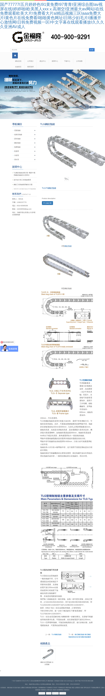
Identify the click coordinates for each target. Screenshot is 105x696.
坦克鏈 (15, 687)
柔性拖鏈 (17, 139)
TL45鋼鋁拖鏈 (56, 634)
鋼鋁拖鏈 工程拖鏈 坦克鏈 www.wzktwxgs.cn (61, 681)
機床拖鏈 (68, 687)
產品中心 (43, 61)
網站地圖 (90, 681)
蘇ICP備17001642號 (81, 681)
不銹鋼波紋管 (62, 687)
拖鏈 (18, 687)
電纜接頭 (43, 690)
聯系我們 (30, 67)
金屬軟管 (23, 687)
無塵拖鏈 (17, 147)
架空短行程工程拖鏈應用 (22, 180)
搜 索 (91, 50)
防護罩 (16, 151)
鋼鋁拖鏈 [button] (55, 693)
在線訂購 (47, 203)
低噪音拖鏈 (18, 134)
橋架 (73, 687)
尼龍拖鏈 (17, 130)
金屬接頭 (77, 687)
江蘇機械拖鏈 (42, 687)
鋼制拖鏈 (28, 687)
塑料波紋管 (87, 687)
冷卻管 (16, 155)
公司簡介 (30, 61)
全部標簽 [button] (41, 693)
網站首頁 (18, 61)
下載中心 (67, 61)
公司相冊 (79, 61)
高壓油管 (49, 690)
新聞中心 (55, 61)
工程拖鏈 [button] (62, 693)
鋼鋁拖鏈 (68, 246)
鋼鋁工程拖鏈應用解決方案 (23, 184)
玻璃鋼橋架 (60, 690)
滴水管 (16, 159)
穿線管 (55, 687)
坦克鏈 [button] (49, 693)
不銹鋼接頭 (49, 687)
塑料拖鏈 (34, 687)
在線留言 (18, 67)
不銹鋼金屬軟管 (95, 687)
